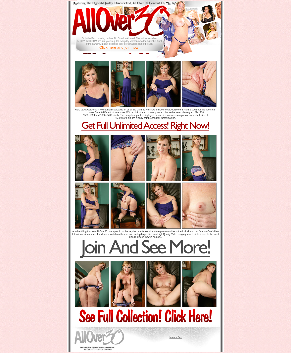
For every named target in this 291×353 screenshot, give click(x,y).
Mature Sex (176, 337)
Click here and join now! (119, 47)
